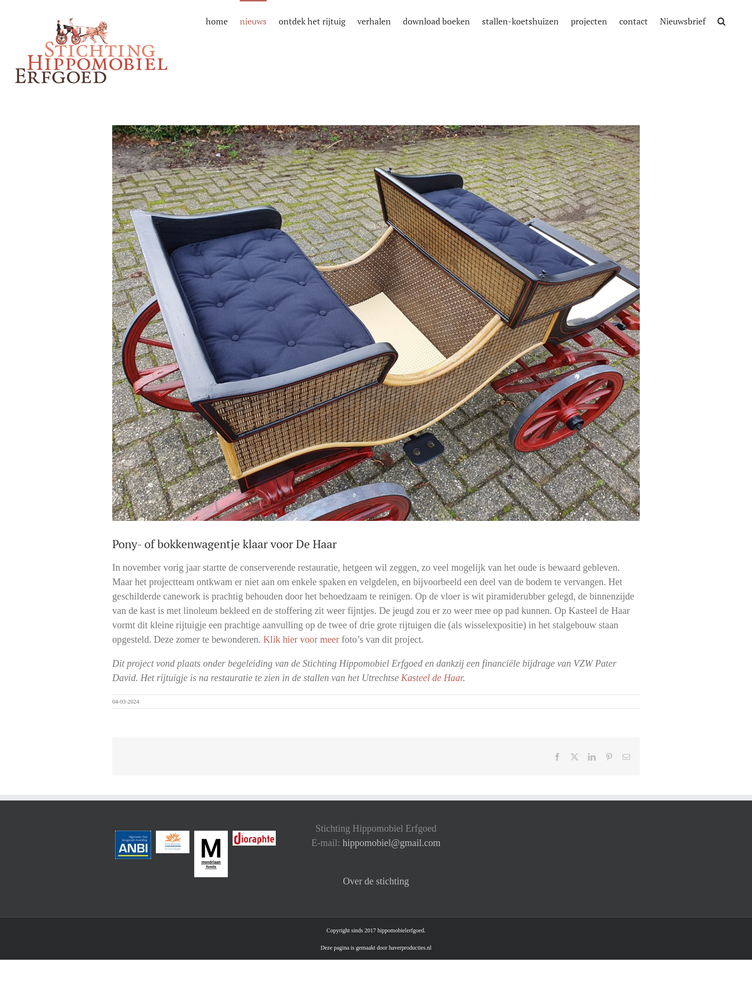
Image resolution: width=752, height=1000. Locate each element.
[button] (721, 20)
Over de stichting (376, 881)
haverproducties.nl (410, 947)
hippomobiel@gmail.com (391, 842)
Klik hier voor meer (301, 639)
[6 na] (376, 323)
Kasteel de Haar (432, 677)
